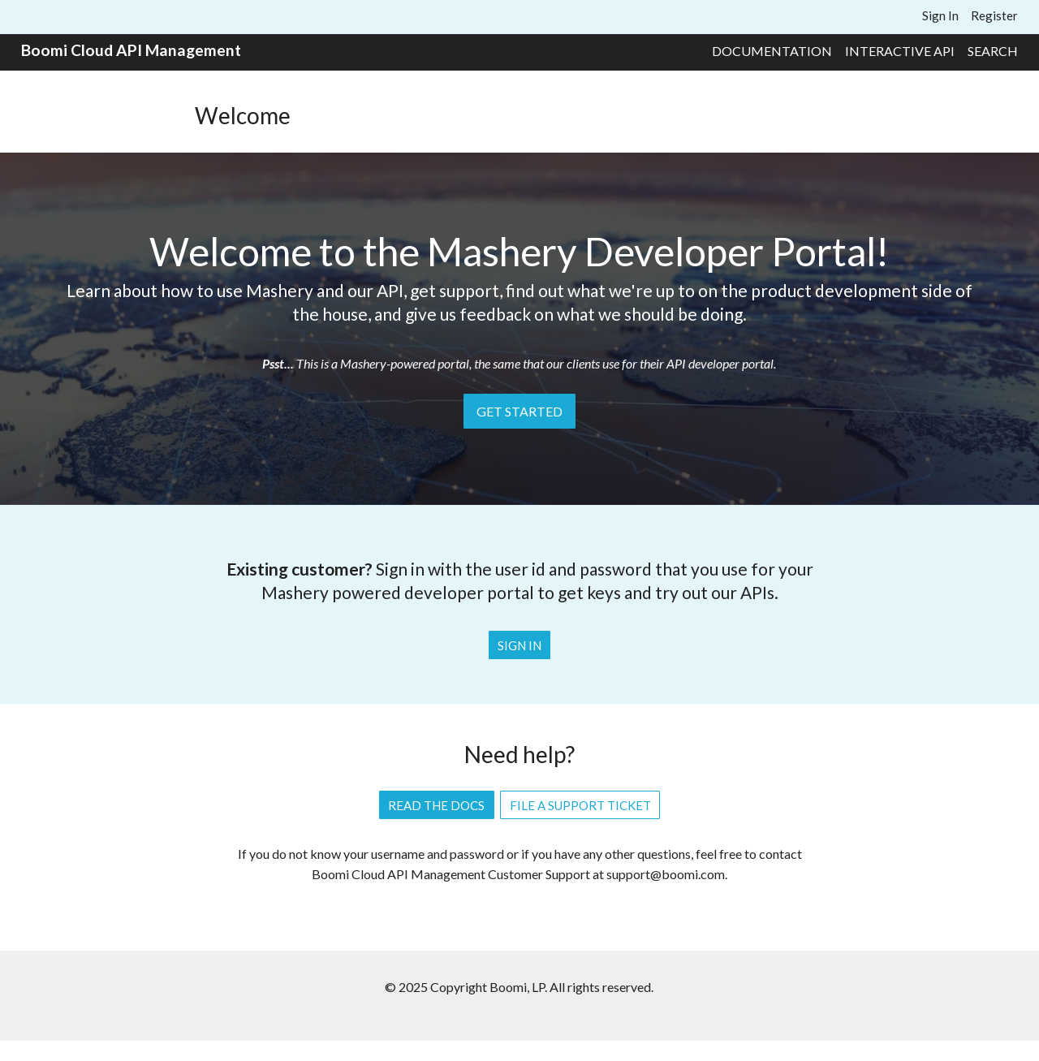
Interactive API (900, 50)
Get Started (519, 411)
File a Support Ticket (580, 805)
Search (993, 50)
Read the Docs (436, 805)
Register (994, 15)
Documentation (772, 50)
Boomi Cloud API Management (131, 50)
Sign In (940, 15)
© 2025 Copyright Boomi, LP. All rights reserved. (519, 986)
